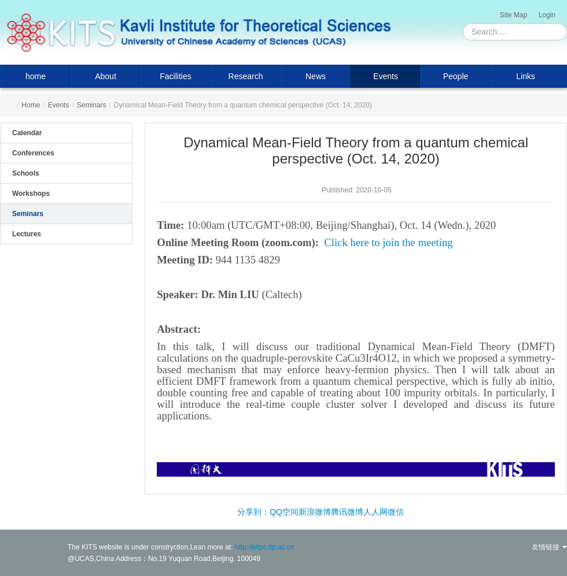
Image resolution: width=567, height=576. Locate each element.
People (456, 76)
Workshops (31, 193)
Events (385, 76)
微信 (396, 511)
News (315, 76)
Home (30, 105)
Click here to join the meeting (388, 242)
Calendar (27, 133)
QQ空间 (284, 511)
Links (525, 76)
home (35, 76)
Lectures (26, 234)
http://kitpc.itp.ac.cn (264, 547)
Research (246, 76)
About (105, 76)
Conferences (33, 153)
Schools (25, 173)
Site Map (513, 15)
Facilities (175, 76)
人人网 (375, 511)
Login (547, 15)
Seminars (91, 105)
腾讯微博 (347, 511)
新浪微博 (315, 511)
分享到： (253, 511)
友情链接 (549, 547)
